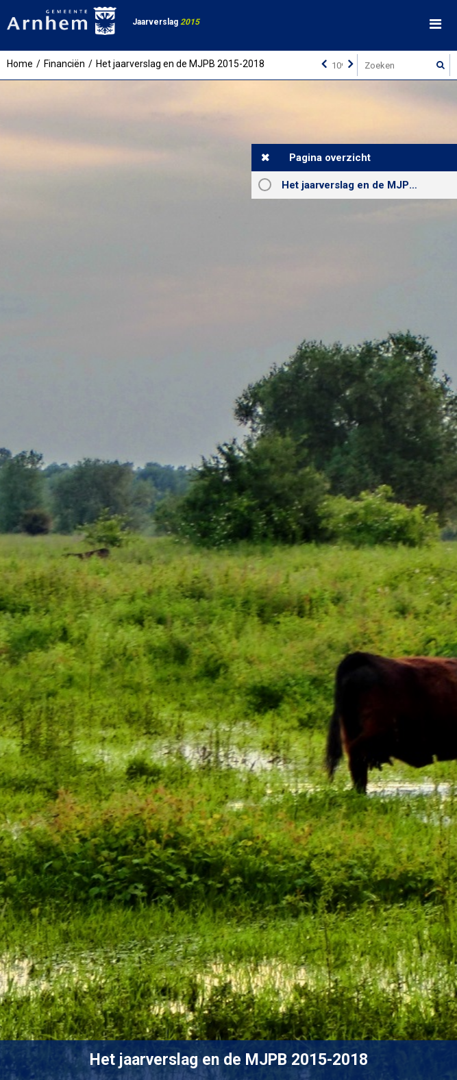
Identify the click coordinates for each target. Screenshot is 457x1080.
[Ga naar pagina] (336, 65)
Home (20, 63)
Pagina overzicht (330, 157)
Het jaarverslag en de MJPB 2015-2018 (369, 185)
